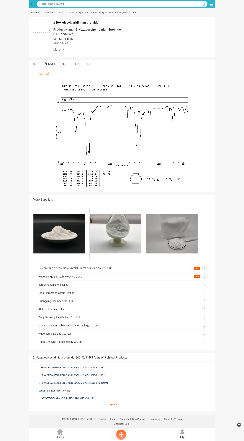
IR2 (76, 64)
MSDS (65, 419)
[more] (239, 424)
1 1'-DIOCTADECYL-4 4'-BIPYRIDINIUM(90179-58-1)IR (66, 398)
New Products (139, 419)
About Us (124, 419)
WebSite (35, 12)
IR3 (88, 64)
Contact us (155, 419)
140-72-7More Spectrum (76, 12)
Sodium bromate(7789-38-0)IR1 (54, 390)
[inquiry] (121, 439)
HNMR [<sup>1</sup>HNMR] (50, 64)
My (182, 433)
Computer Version (173, 419)
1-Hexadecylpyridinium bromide (98, 29)
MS (35, 64)
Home (60, 433)
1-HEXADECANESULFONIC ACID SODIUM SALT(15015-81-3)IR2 (72, 375)
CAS (74, 419)
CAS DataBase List (51, 12)
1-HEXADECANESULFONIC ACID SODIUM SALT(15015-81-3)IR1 (72, 367)
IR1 (64, 64)
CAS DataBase (87, 419)
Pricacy (102, 419)
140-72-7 (67, 34)
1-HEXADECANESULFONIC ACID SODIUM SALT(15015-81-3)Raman (74, 383)
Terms (113, 419)
